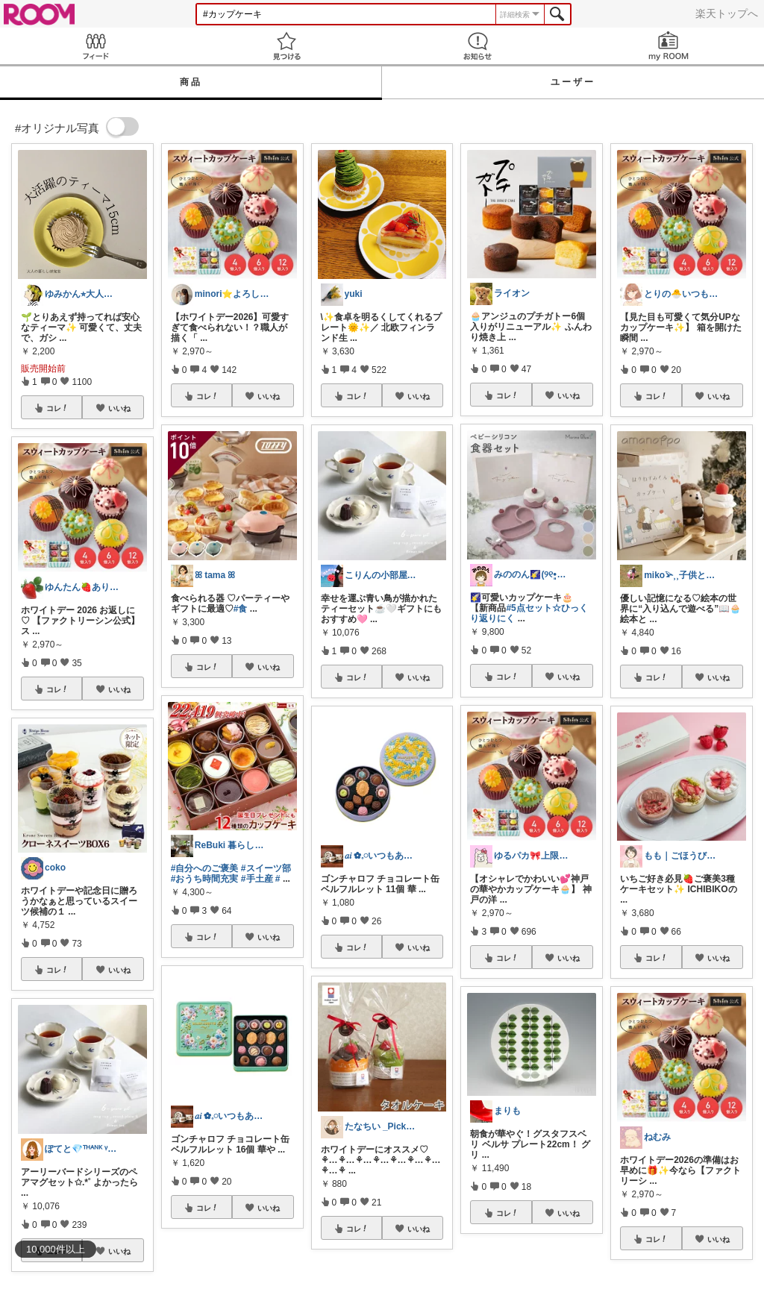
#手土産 (257, 879)
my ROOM (668, 46)
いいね (119, 408)
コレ (57, 408)
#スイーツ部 (266, 868)
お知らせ (477, 46)
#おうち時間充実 (205, 879)
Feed (95, 46)
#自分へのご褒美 (205, 868)
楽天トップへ (726, 13)
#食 (241, 608)
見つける (286, 46)
